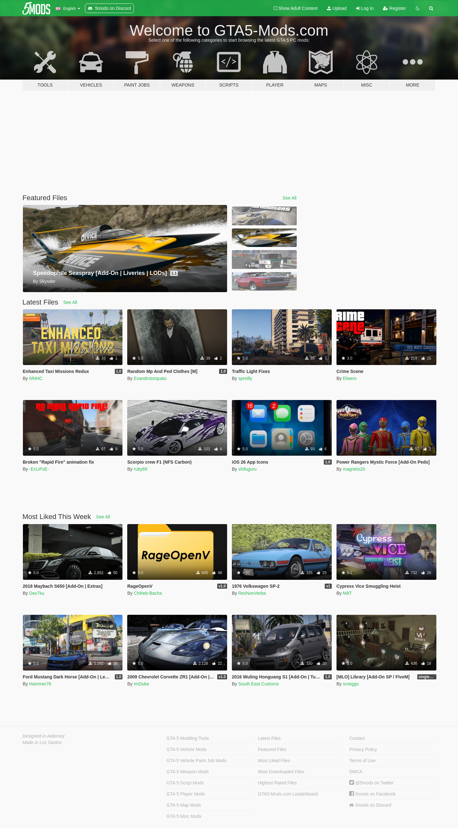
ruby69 (140, 469)
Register (394, 8)
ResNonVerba (252, 593)
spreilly (245, 378)
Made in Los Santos (42, 742)
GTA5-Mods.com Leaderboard (288, 793)
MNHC (36, 378)
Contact (356, 738)
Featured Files (272, 749)
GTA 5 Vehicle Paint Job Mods (196, 760)
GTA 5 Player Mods (186, 793)
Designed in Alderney (44, 736)
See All (290, 197)
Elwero (350, 378)
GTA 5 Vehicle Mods (187, 749)
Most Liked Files (274, 760)
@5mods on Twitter (371, 783)
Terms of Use (362, 760)
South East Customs (258, 683)
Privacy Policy (363, 749)
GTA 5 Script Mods (185, 782)
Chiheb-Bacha (148, 593)
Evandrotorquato (150, 378)
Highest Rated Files (277, 782)
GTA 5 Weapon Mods (188, 771)
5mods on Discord (370, 805)
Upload (336, 8)
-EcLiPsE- (39, 469)
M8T (347, 593)
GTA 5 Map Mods (184, 805)
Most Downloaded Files (281, 771)
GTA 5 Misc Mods (184, 816)
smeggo (351, 683)
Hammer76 (40, 683)
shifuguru (247, 469)
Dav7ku (36, 593)
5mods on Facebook (372, 794)
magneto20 (354, 469)
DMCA (355, 771)
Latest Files (269, 738)
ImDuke (141, 683)
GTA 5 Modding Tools (188, 738)
